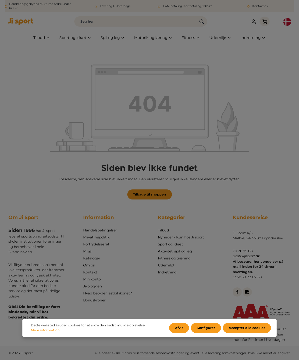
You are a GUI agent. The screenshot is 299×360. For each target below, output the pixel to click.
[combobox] (135, 21)
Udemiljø (166, 265)
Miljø (87, 251)
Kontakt (90, 272)
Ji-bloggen (92, 286)
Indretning (167, 272)
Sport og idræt (170, 244)
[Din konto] (254, 22)
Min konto (92, 279)
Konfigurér (206, 328)
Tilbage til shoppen (149, 194)
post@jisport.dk (246, 256)
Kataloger (91, 258)
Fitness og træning (174, 258)
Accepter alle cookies (247, 328)
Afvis (179, 328)
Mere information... (46, 330)
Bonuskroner (94, 300)
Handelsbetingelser (100, 230)
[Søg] (201, 21)
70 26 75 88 (243, 251)
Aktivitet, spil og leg (175, 251)
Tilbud (163, 230)
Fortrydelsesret (96, 244)
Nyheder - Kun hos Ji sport (181, 237)
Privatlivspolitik (96, 237)
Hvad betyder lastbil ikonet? (107, 293)
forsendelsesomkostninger (162, 353)
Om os (89, 265)
